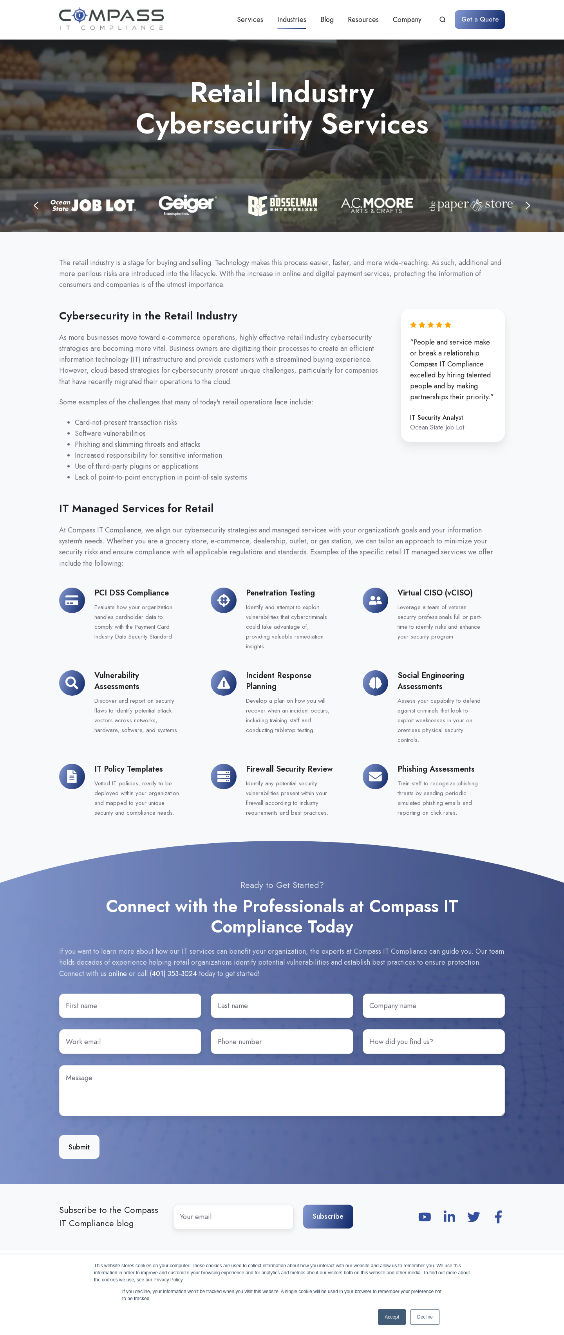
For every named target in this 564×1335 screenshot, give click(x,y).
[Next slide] (528, 205)
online (117, 974)
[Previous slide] (36, 205)
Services (250, 19)
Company (407, 19)
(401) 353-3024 (173, 974)
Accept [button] (392, 1317)
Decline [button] (425, 1317)
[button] (442, 19)
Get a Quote (480, 19)
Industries (291, 19)
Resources (363, 19)
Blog (327, 19)
